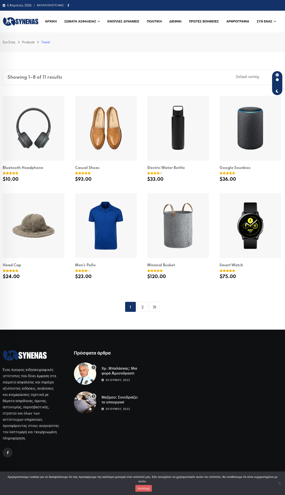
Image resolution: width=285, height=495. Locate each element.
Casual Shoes (87, 168)
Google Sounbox (235, 168)
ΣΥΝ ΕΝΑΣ (264, 21)
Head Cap (12, 265)
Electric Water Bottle (166, 168)
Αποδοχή (144, 488)
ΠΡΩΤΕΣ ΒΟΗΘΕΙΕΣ (204, 21)
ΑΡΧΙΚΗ (51, 21)
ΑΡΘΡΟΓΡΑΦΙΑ (237, 21)
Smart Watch (231, 265)
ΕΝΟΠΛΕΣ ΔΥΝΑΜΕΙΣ (123, 21)
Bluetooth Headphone (23, 168)
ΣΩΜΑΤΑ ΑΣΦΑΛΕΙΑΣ (80, 21)
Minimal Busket (161, 265)
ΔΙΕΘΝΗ (175, 21)
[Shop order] (256, 76)
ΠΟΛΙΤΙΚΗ (154, 21)
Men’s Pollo (85, 265)
